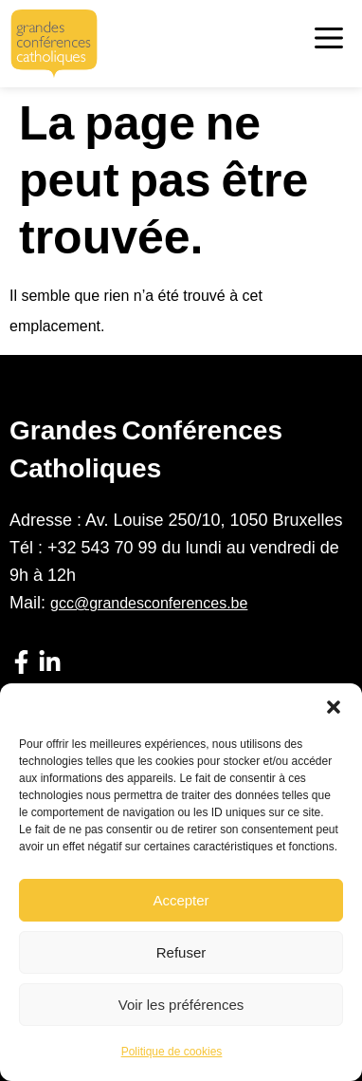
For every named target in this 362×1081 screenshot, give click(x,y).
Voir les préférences (181, 1005)
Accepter (180, 900)
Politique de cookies (172, 1051)
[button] (333, 707)
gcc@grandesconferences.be (148, 603)
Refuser (181, 952)
